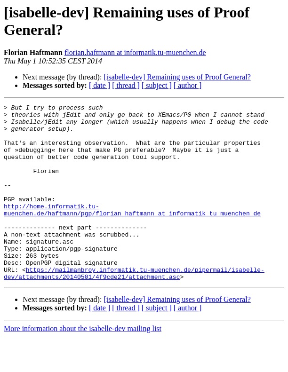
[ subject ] (157, 85)
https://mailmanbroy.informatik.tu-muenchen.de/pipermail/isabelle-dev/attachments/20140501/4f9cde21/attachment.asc (134, 307)
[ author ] (188, 85)
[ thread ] (126, 85)
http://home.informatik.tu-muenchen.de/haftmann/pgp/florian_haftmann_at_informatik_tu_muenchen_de (132, 231)
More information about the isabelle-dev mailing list (82, 364)
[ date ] (99, 85)
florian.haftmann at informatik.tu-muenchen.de (135, 52)
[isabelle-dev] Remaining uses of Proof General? (177, 77)
